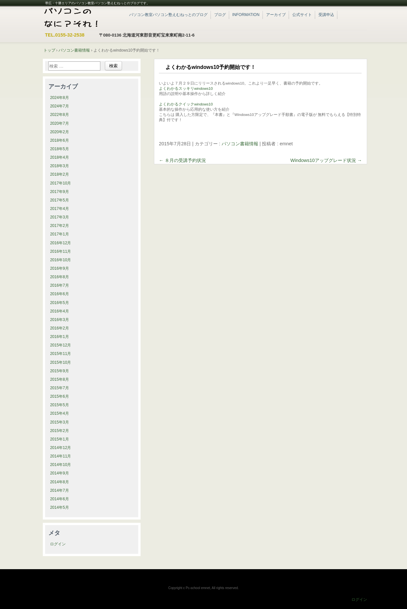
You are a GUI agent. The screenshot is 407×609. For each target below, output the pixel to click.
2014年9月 (59, 473)
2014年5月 (59, 507)
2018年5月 (59, 149)
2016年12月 (60, 243)
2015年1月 (59, 439)
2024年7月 (59, 106)
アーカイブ (276, 14)
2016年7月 (59, 285)
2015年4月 (59, 413)
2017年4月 (59, 208)
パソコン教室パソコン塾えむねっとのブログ (168, 14)
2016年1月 (59, 336)
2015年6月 (59, 396)
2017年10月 (60, 183)
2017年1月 (59, 234)
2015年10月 (60, 362)
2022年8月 (59, 114)
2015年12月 (60, 345)
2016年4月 (59, 311)
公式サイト (302, 14)
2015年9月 (59, 371)
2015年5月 (59, 405)
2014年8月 (59, 482)
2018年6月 (59, 140)
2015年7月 (59, 388)
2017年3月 (59, 217)
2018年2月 (59, 174)
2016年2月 (59, 328)
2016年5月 (59, 302)
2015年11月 (60, 353)
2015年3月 (59, 422)
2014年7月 (59, 490)
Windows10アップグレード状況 (326, 160)
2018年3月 (59, 166)
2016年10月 (60, 260)
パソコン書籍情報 (240, 143)
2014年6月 (59, 499)
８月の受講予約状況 (182, 160)
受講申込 (326, 14)
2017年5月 (59, 200)
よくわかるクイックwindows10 (186, 104)
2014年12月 (60, 447)
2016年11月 (60, 251)
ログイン (58, 544)
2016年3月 (59, 319)
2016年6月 (59, 294)
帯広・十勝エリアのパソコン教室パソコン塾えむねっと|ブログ (80, 18)
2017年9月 (59, 191)
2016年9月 (59, 268)
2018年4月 (59, 157)
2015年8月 (59, 379)
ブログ (220, 14)
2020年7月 (59, 123)
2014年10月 (60, 464)
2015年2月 (59, 430)
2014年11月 (60, 456)
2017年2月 (59, 225)
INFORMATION (246, 14)
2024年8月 (59, 97)
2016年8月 (59, 277)
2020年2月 (59, 132)
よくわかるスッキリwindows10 (186, 88)
